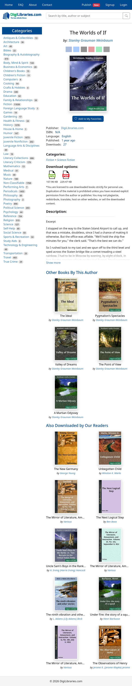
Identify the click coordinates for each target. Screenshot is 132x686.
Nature (7, 179)
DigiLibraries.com (72, 128)
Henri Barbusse (111, 618)
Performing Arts (13, 187)
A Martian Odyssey (66, 413)
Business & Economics (17, 67)
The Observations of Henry (110, 663)
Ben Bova (112, 521)
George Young (67, 473)
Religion (8, 220)
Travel (7, 257)
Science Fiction (66, 160)
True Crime (10, 262)
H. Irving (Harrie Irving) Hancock (67, 570)
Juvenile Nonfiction (15, 141)
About (33, 5)
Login (123, 5)
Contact (47, 5)
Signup (110, 5)
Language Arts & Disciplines (21, 146)
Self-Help (9, 228)
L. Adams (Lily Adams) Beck (67, 618)
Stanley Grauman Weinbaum (91, 40)
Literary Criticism (14, 162)
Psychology (10, 212)
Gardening (10, 116)
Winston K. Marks (111, 473)
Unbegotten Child (110, 469)
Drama (7, 92)
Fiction (7, 104)
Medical (8, 170)
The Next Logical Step (110, 517)
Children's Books (14, 71)
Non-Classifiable (13, 183)
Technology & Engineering (20, 245)
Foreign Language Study (19, 108)
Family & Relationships (17, 100)
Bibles (7, 50)
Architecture (11, 42)
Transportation (13, 253)
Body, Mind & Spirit (15, 63)
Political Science (13, 208)
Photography (11, 199)
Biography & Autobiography (21, 54)
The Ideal (66, 316)
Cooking (8, 83)
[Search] (84, 16)
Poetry (7, 203)
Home (9, 5)
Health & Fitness (13, 121)
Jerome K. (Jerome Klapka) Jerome (111, 667)
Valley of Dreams (66, 364)
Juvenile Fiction (13, 137)
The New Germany (66, 469)
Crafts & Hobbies (14, 87)
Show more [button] (53, 263)
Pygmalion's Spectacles (110, 316)
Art (5, 46)
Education (9, 96)
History (8, 125)
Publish (91, 5)
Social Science (12, 232)
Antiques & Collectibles (18, 38)
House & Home (13, 129)
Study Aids (10, 241)
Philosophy (10, 195)
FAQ (20, 5)
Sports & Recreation (16, 237)
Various (67, 521)
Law (6, 154)
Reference (9, 216)
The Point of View (110, 364)
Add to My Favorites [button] (88, 118)
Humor (8, 133)
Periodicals (10, 191)
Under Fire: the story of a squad (110, 614)
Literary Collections (15, 158)
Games (7, 112)
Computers (10, 79)
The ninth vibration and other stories (69, 614)
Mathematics (11, 166)
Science (8, 224)
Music (7, 174)
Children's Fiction (14, 75)
